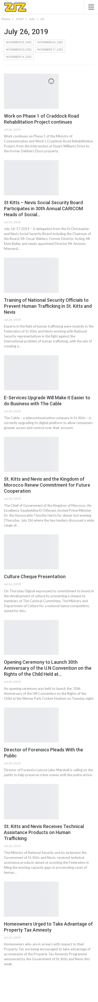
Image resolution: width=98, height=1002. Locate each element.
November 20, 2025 (19, 49)
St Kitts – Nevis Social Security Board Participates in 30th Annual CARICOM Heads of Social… (43, 208)
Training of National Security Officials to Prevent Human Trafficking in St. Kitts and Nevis (48, 306)
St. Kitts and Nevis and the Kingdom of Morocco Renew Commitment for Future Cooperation (47, 485)
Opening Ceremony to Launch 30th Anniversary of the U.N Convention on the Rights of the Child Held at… (47, 668)
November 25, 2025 (19, 42)
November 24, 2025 (50, 42)
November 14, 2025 (19, 57)
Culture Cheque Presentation (35, 576)
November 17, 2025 (50, 49)
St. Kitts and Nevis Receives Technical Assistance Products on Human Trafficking (44, 832)
